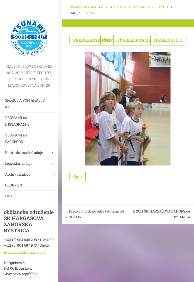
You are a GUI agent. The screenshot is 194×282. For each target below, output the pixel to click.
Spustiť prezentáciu (128, 40)
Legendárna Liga (19, 163)
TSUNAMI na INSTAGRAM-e (17, 121)
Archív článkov (17, 174)
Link (9, 196)
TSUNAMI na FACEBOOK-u (16, 138)
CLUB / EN (13, 185)
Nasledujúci (168, 40)
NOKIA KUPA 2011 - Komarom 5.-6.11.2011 (134, 7)
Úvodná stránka (82, 7)
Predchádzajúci (91, 40)
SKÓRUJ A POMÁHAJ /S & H (25, 103)
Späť (77, 176)
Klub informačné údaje (24, 152)
